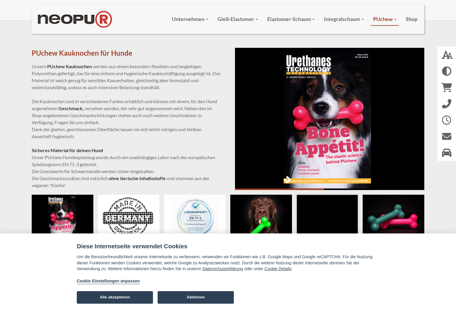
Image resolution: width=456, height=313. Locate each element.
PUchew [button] (384, 19)
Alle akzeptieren (115, 297)
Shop (411, 19)
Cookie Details (277, 268)
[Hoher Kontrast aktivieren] (446, 71)
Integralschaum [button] (344, 19)
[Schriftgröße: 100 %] (446, 55)
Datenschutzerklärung (222, 268)
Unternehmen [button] (190, 19)
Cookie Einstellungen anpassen (108, 281)
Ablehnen (196, 297)
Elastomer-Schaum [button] (291, 19)
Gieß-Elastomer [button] (238, 19)
